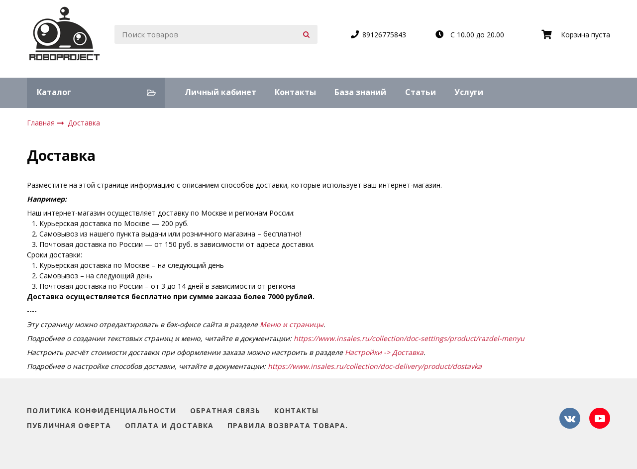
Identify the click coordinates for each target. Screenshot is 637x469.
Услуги (468, 92)
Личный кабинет (220, 92)
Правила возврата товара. (287, 426)
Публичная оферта (69, 426)
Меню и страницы (291, 324)
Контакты (295, 92)
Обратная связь (225, 411)
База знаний (360, 92)
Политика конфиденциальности (101, 411)
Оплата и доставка (169, 426)
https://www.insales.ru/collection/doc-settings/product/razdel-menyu (409, 338)
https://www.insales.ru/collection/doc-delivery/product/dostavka (375, 366)
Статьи (420, 92)
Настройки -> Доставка (384, 352)
